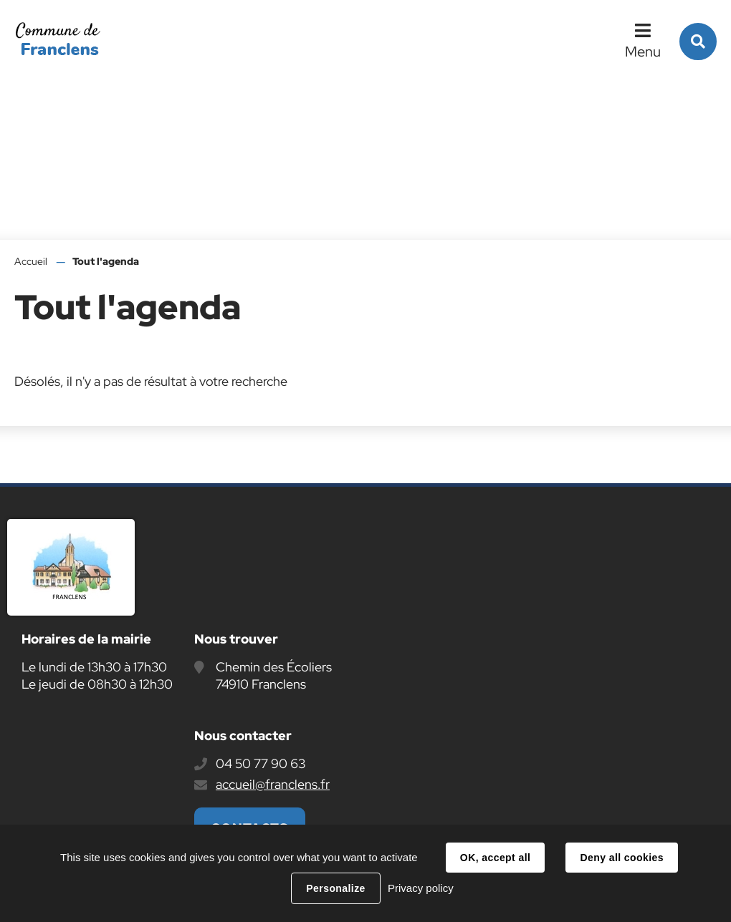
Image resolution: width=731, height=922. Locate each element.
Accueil (30, 261)
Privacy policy (421, 888)
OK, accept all (495, 857)
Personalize (335, 888)
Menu (643, 51)
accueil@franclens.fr (273, 784)
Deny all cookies (621, 857)
